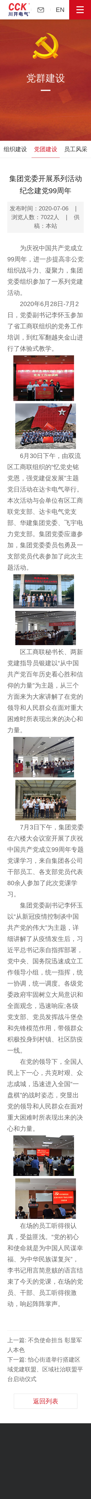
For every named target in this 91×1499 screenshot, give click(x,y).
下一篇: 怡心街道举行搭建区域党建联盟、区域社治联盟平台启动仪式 (45, 1369)
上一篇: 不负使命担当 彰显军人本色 (44, 1345)
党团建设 (45, 149)
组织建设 (15, 149)
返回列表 (45, 1401)
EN (63, 9)
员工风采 (75, 149)
